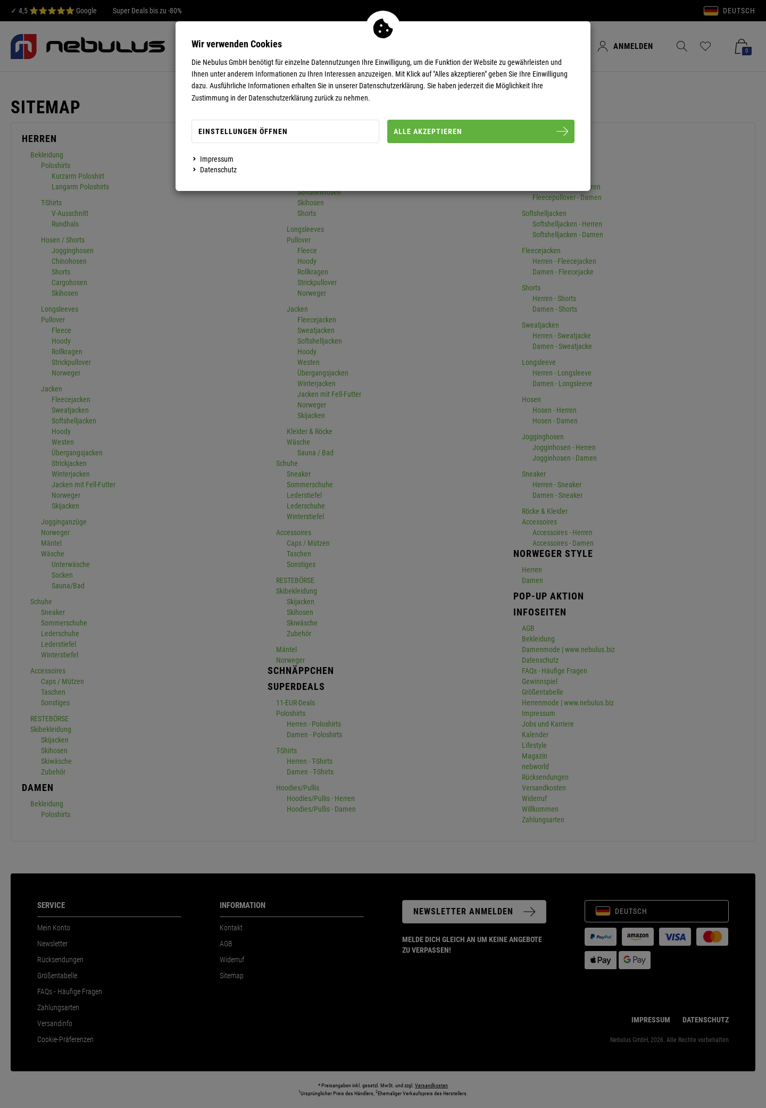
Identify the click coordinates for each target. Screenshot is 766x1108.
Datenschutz (218, 169)
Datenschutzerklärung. (392, 85)
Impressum (217, 159)
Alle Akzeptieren (481, 131)
